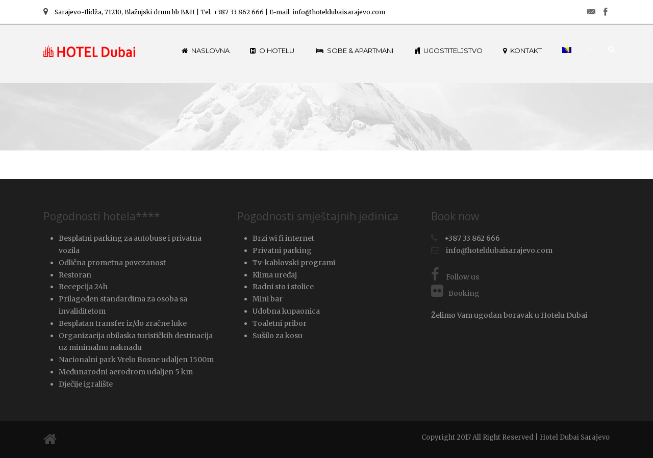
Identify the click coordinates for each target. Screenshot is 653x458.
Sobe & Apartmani (354, 50)
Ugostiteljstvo (449, 50)
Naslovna (206, 50)
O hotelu (272, 50)
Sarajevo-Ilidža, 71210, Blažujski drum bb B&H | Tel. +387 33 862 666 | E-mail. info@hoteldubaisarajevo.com (214, 12)
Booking (455, 293)
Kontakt (522, 50)
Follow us (455, 277)
